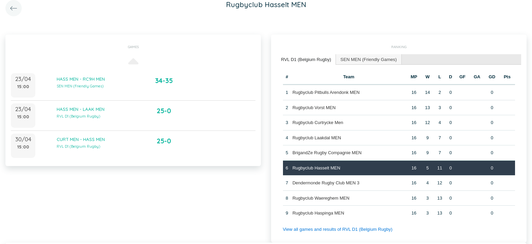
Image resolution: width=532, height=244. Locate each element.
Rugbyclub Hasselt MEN (316, 167)
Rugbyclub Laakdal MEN (316, 137)
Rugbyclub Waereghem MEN (320, 197)
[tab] (306, 59)
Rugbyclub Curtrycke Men (317, 122)
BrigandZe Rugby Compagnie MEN (327, 152)
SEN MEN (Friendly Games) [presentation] (367, 59)
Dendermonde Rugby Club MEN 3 (325, 182)
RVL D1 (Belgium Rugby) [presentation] (305, 59)
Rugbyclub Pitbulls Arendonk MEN (326, 92)
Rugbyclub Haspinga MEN (318, 212)
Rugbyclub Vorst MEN (314, 107)
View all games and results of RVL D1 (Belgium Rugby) (337, 228)
